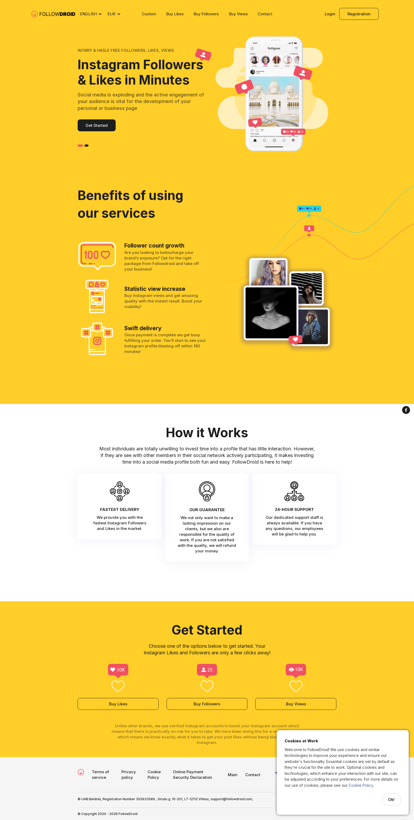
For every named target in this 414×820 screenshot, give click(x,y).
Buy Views (238, 13)
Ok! (391, 799)
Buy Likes (175, 13)
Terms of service (100, 774)
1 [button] (80, 146)
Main (232, 774)
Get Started (97, 125)
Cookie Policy (361, 785)
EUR (111, 13)
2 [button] (86, 146)
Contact (265, 13)
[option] (207, 95)
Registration (358, 13)
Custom (149, 13)
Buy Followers (206, 13)
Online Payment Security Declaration (192, 774)
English (88, 13)
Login (330, 13)
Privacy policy (128, 774)
